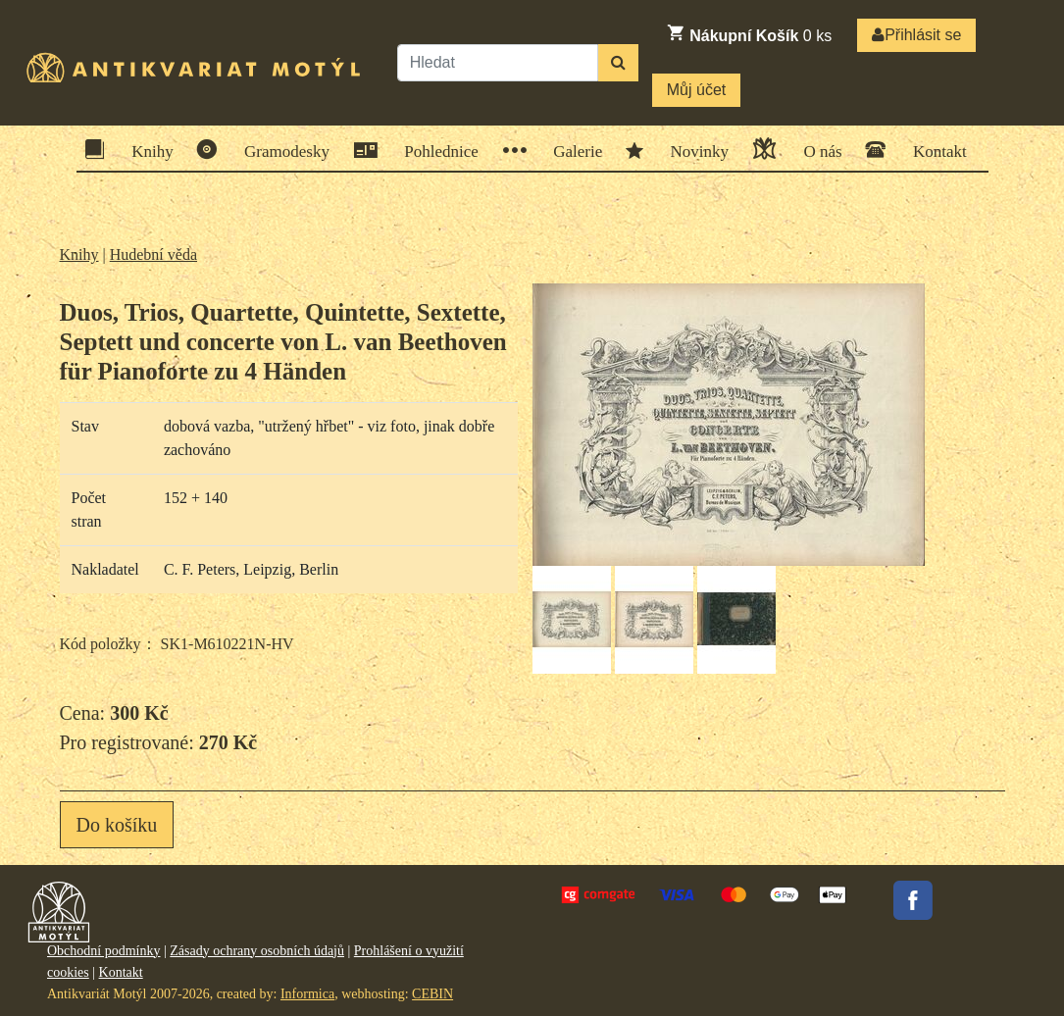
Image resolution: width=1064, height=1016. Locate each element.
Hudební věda (153, 254)
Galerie (571, 150)
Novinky (694, 150)
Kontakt (933, 149)
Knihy (146, 149)
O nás (815, 148)
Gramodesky (280, 149)
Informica (307, 994)
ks (749, 33)
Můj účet (696, 89)
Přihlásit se (916, 34)
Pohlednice (435, 150)
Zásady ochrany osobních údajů (257, 950)
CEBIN (432, 994)
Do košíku (117, 825)
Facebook (913, 900)
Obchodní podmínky (104, 950)
